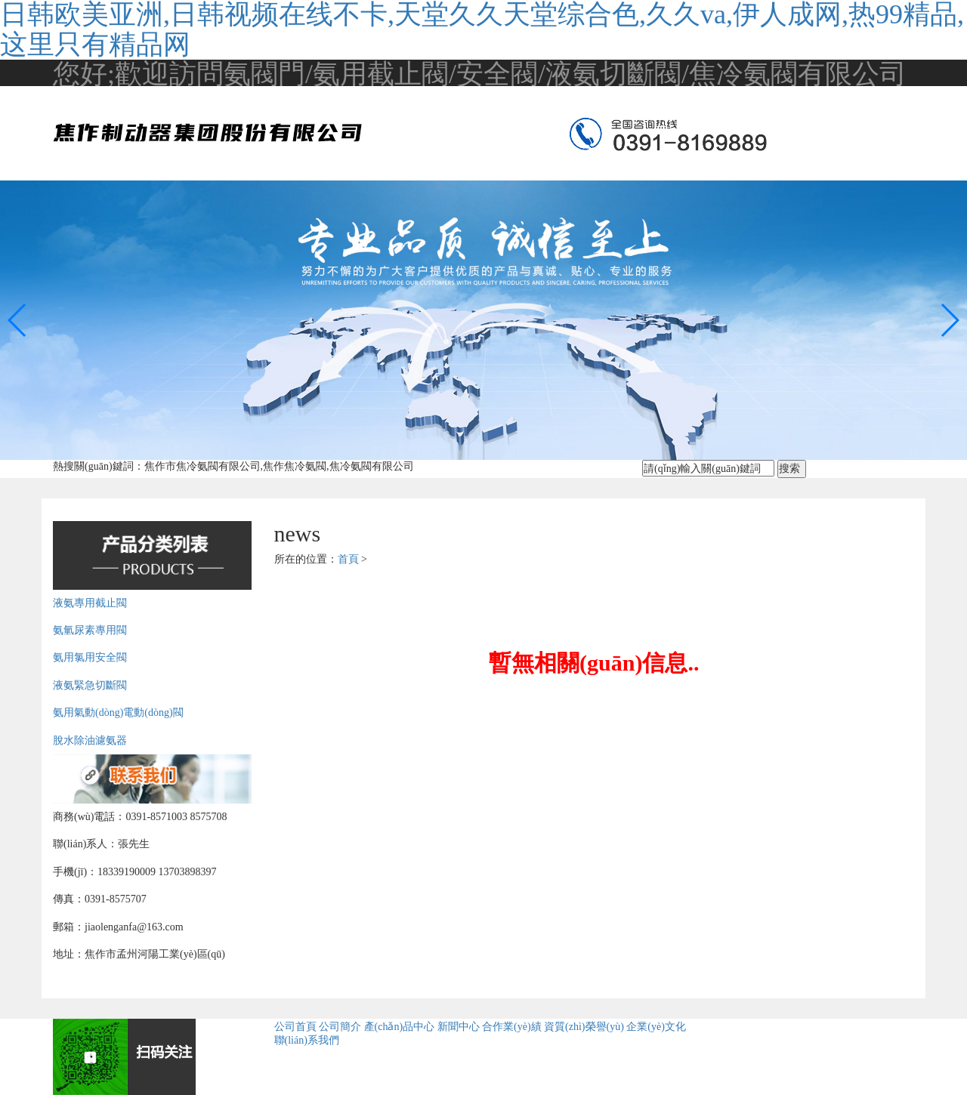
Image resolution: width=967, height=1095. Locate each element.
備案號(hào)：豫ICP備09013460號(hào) (805, 1066)
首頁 (348, 559)
